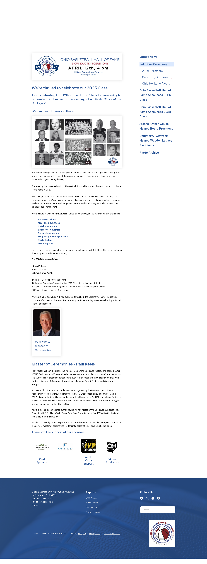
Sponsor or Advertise (49, 230)
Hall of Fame (92, 502)
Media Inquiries (46, 243)
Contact (35, 505)
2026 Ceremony (152, 71)
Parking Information (48, 233)
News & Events (93, 512)
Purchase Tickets (47, 219)
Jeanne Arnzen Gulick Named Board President (156, 126)
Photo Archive (149, 152)
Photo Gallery (45, 240)
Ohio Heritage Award (156, 83)
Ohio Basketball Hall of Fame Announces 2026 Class (155, 95)
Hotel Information (47, 226)
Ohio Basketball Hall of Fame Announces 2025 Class (155, 111)
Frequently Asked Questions (53, 236)
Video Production (112, 461)
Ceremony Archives (158, 77)
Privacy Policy (95, 534)
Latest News (148, 56)
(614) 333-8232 (46, 502)
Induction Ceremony (156, 64)
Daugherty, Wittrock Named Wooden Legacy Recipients (155, 140)
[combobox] (154, 509)
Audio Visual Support (89, 460)
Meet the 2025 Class (49, 223)
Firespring (82, 534)
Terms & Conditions (112, 534)
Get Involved (92, 507)
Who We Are (92, 498)
